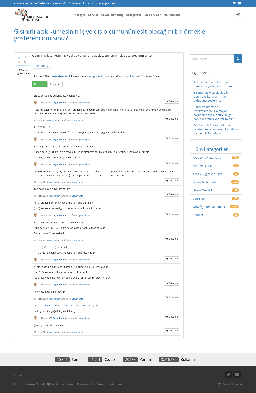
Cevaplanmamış (112, 15)
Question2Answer (109, 384)
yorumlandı (84, 102)
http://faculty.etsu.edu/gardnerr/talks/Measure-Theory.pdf (66, 305)
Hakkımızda (172, 15)
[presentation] (40, 127)
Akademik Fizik (202, 166)
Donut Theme (24, 384)
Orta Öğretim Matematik (209, 207)
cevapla (173, 101)
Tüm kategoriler (210, 149)
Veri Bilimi (199, 198)
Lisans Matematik (60, 76)
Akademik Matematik (207, 157)
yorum (56, 84)
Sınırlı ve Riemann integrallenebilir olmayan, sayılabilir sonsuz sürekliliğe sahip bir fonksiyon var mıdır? (214, 113)
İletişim (18, 375)
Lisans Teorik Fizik (205, 190)
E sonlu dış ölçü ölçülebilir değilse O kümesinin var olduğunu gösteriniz (211, 96)
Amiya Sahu (64, 384)
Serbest (198, 215)
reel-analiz (41, 66)
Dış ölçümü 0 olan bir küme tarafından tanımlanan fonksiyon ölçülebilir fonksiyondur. (216, 129)
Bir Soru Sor (152, 15)
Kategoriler (133, 15)
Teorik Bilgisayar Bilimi (208, 174)
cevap (40, 84)
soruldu (129, 76)
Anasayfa (79, 15)
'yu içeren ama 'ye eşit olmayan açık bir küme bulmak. (215, 84)
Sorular (93, 15)
